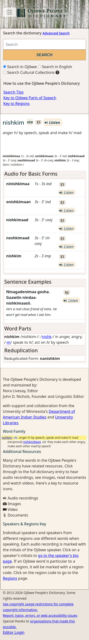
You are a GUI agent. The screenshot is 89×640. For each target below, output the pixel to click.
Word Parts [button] (17, 328)
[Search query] (44, 44)
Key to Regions (16, 103)
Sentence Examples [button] (28, 281)
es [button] (39, 122)
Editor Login (13, 632)
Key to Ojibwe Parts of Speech (29, 97)
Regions (10, 578)
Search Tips (13, 92)
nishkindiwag (32, 442)
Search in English (55, 66)
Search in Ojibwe (20, 66)
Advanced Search (56, 33)
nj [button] (67, 293)
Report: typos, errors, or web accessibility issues (40, 615)
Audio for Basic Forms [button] (30, 173)
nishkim (7, 438)
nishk (47, 336)
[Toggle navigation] (9, 12)
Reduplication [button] (21, 350)
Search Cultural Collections (29, 72)
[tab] (44, 174)
